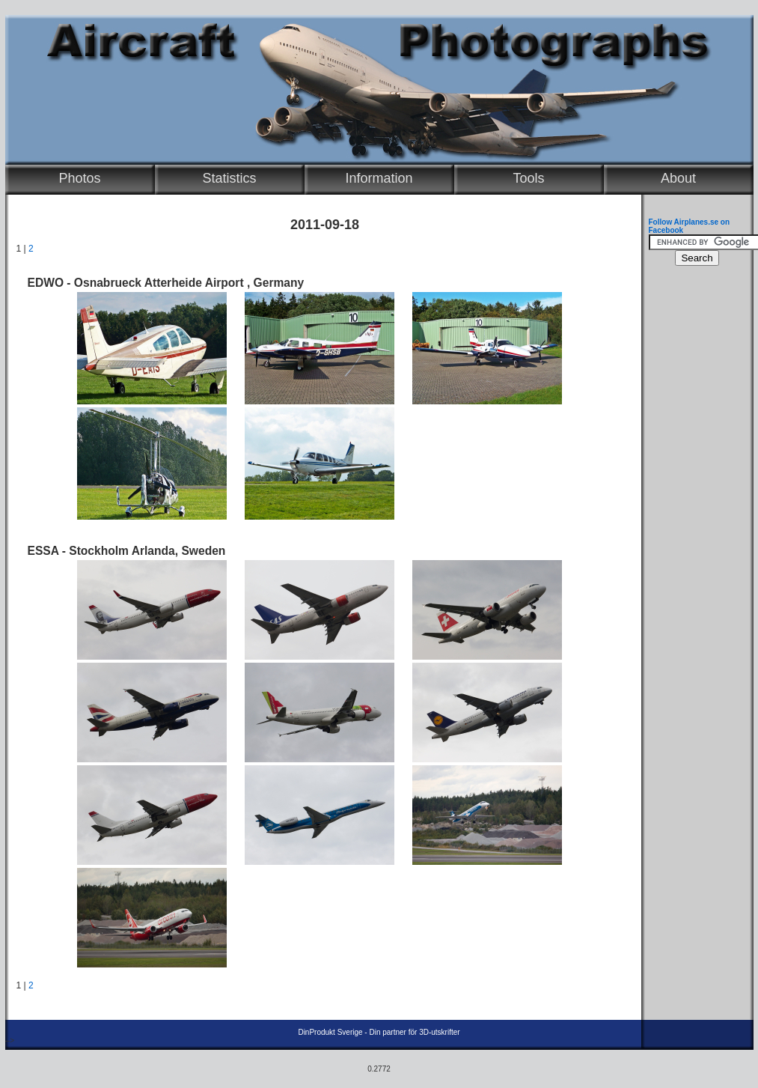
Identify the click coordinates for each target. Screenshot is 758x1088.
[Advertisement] (694, 498)
